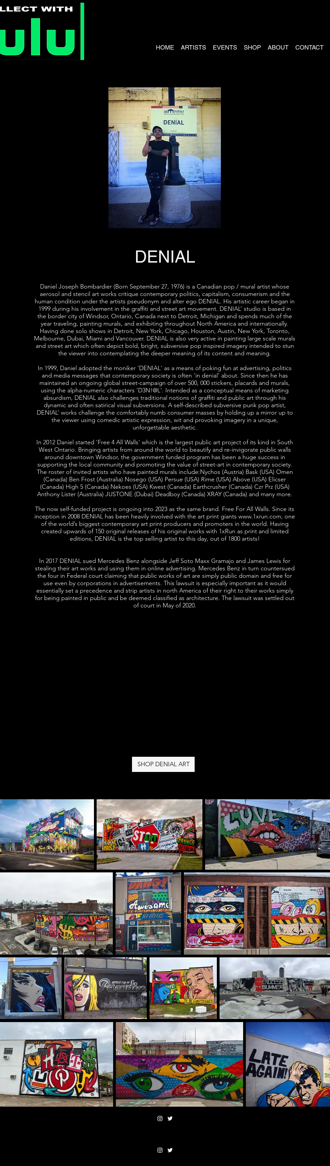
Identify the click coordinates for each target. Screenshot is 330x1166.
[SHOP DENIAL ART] (163, 764)
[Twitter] (170, 1118)
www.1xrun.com (259, 516)
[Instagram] (160, 1118)
